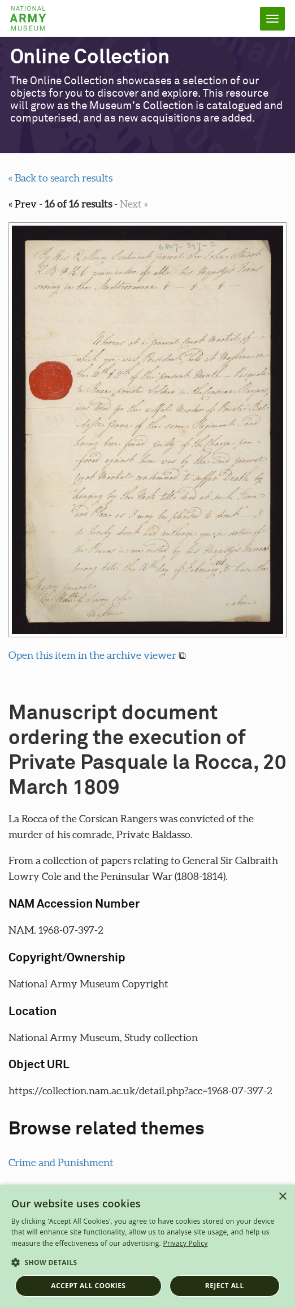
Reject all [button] (224, 1285)
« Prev (22, 204)
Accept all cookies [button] (88, 1285)
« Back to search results (60, 178)
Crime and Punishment (61, 1162)
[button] (147, 1263)
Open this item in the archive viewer (92, 655)
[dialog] (147, 1246)
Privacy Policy (185, 1243)
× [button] (282, 1197)
